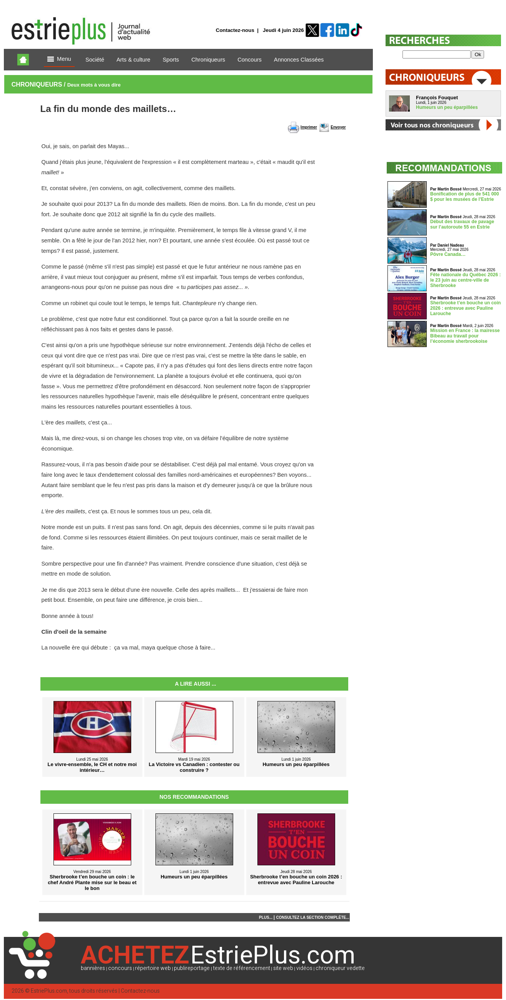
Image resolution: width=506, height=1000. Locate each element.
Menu (59, 59)
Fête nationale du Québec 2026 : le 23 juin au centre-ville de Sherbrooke (465, 280)
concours (120, 968)
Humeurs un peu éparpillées (447, 107)
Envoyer (338, 127)
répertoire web (153, 968)
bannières (93, 968)
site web (283, 968)
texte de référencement (241, 968)
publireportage (192, 968)
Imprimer (309, 127)
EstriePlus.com (49, 991)
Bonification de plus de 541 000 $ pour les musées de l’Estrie (464, 196)
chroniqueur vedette (340, 968)
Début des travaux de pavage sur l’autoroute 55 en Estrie (462, 224)
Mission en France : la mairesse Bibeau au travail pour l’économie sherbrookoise (465, 336)
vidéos (304, 968)
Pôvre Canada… (448, 254)
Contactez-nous (235, 30)
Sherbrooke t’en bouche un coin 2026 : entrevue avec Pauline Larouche (465, 308)
